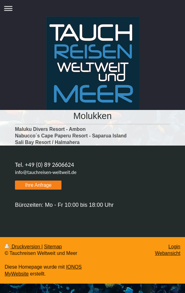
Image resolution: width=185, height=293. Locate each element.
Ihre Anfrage (38, 185)
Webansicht (167, 253)
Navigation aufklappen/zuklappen (92, 8)
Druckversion (23, 246)
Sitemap (53, 246)
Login (174, 246)
